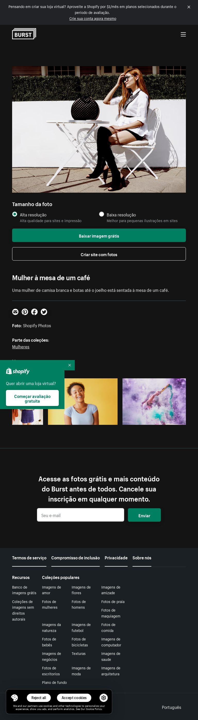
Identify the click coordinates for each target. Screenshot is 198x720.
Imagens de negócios (51, 656)
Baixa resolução (121, 214)
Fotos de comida (108, 627)
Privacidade (116, 557)
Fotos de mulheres (49, 604)
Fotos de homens (79, 604)
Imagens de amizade (110, 590)
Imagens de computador (111, 641)
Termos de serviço (29, 557)
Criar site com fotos (99, 254)
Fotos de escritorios (51, 670)
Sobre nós (142, 557)
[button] (14, 698)
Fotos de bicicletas (80, 641)
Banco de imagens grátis (24, 590)
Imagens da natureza (51, 627)
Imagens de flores (81, 590)
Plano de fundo (54, 682)
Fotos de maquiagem (110, 613)
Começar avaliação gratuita (32, 398)
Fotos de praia (113, 601)
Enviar (144, 515)
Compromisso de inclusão (75, 557)
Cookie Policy (94, 709)
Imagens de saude (110, 656)
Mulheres (20, 346)
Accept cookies (74, 697)
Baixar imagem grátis (99, 235)
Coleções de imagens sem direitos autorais (23, 610)
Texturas (79, 653)
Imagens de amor (51, 590)
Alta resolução (33, 214)
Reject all (38, 697)
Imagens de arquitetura (110, 670)
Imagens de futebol (81, 627)
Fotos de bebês (49, 641)
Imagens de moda (81, 670)
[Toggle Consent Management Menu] (14, 698)
